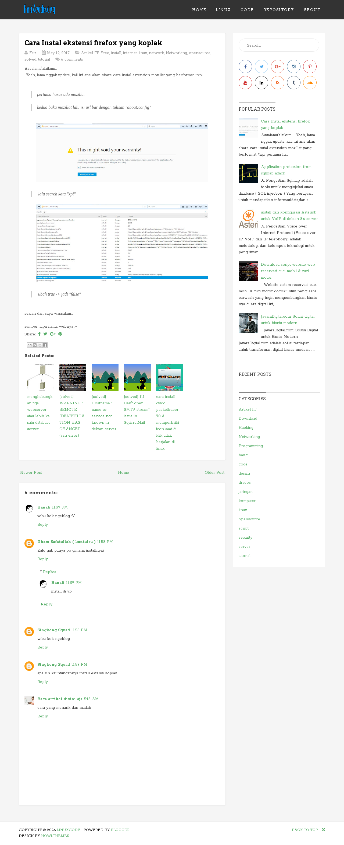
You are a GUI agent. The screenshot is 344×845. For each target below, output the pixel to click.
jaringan (246, 491)
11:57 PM (60, 507)
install (116, 53)
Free (105, 53)
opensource (199, 53)
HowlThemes (55, 836)
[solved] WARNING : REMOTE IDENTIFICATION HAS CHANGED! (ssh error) (72, 416)
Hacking (246, 427)
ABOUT (312, 10)
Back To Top (308, 830)
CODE (247, 10)
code (243, 464)
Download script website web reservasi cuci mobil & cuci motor (288, 271)
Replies (49, 572)
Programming (251, 446)
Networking (176, 53)
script (244, 528)
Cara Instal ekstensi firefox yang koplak (93, 42)
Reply (42, 524)
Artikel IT (90, 53)
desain (244, 473)
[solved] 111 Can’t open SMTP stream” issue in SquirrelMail (136, 409)
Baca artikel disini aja (60, 699)
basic (243, 455)
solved (30, 59)
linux (143, 53)
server (244, 546)
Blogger (120, 830)
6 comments (72, 59)
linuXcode (68, 830)
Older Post (214, 472)
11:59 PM (74, 582)
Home (199, 10)
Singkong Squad (53, 630)
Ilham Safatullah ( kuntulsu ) (66, 541)
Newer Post (31, 472)
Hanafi (44, 507)
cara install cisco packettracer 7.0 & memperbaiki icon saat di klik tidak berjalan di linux (167, 422)
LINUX (223, 10)
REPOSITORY (278, 10)
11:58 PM (105, 541)
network (156, 53)
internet (130, 53)
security (245, 537)
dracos (245, 482)
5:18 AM (91, 699)
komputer (247, 501)
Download (248, 418)
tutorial (44, 59)
